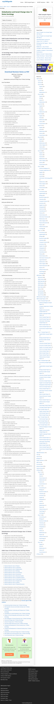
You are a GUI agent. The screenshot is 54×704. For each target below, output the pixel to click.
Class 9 (39, 542)
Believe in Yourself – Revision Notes (44, 54)
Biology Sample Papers (44, 337)
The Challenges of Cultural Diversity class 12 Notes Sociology (18, 618)
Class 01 (40, 80)
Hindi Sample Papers (43, 413)
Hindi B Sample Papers (44, 319)
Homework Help (4, 698)
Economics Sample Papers (45, 345)
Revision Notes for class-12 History (12, 582)
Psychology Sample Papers (45, 405)
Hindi (40, 90)
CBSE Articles (41, 279)
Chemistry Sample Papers (45, 343)
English (41, 86)
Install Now (24, 656)
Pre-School (39, 464)
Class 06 (40, 113)
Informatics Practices (43, 216)
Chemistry (41, 199)
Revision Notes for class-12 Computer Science (14, 577)
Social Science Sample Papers (45, 328)
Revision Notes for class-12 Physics (12, 566)
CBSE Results (41, 283)
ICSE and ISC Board (5, 671)
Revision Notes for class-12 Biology (12, 571)
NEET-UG (38, 462)
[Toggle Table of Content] (13, 20)
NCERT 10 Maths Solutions (34, 680)
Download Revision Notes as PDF (17, 72)
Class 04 (40, 94)
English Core (42, 205)
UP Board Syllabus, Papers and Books (9, 673)
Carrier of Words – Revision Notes (44, 59)
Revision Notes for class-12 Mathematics (13, 569)
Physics (41, 224)
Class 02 (40, 82)
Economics (41, 203)
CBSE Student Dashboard (6, 670)
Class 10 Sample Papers (43, 300)
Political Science (42, 226)
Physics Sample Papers (44, 355)
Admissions (40, 277)
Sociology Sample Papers (44, 407)
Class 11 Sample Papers (43, 332)
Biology (41, 195)
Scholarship (40, 291)
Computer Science (43, 201)
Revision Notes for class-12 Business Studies (14, 576)
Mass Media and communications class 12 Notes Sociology (17, 633)
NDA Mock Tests (4, 679)
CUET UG (38, 456)
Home (21, 2)
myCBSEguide (7, 1)
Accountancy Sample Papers (45, 362)
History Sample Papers (44, 351)
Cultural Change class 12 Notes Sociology (13, 621)
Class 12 (8, 6)
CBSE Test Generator (5, 692)
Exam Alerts (40, 287)
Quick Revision (4, 663)
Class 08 (40, 137)
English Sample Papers (44, 411)
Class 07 (40, 125)
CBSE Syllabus (41, 285)
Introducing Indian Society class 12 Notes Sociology (16, 605)
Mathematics (42, 92)
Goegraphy (41, 248)
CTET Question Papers (5, 677)
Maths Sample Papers (44, 324)
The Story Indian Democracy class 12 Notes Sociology (16, 623)
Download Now (45, 24)
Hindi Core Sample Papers (45, 349)
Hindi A (41, 154)
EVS (40, 88)
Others (39, 289)
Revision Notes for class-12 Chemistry (13, 567)
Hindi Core (41, 209)
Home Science (42, 215)
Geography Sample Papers (45, 384)
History (41, 213)
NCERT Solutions (41, 2)
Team (10, 700)
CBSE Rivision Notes (32, 675)
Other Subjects (42, 145)
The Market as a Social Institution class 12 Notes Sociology (17, 613)
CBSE (48, 2)
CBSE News (39, 275)
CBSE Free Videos (4, 696)
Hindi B (41, 156)
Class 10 (40, 166)
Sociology (41, 228)
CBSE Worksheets (40, 452)
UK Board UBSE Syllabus (6, 675)
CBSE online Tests (4, 694)
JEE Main (38, 458)
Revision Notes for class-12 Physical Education (15, 584)
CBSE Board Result (5, 690)
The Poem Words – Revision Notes (44, 58)
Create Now (9, 654)
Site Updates (40, 293)
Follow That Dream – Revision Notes (44, 56)
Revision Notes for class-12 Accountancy (13, 572)
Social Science (42, 123)
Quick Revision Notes (11, 663)
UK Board (39, 470)
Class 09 (40, 150)
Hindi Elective (42, 211)
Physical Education (43, 222)
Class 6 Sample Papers (43, 409)
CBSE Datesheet (4, 688)
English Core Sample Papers (45, 347)
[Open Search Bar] (52, 2)
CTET (38, 454)
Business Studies (43, 197)
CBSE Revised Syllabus (33, 679)
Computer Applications (44, 170)
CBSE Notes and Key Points (13, 661)
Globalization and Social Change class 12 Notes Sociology (17, 631)
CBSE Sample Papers (31, 2)
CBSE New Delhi (41, 281)
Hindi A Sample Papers (44, 317)
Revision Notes (9, 660)
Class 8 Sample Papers (43, 421)
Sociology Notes (19, 663)
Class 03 (40, 84)
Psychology (41, 271)
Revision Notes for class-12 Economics (13, 574)
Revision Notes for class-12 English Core (13, 580)
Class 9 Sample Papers (43, 424)
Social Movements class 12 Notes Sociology (14, 635)
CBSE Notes (5, 661)
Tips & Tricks (40, 295)
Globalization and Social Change (24, 661)
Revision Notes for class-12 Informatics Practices (15, 579)
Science (41, 121)
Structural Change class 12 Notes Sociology (14, 620)
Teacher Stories (40, 468)
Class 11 (40, 189)
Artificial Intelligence (43, 168)
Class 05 (40, 104)
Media (6, 700)
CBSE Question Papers (41, 296)
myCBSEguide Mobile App (6, 668)
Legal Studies (42, 259)
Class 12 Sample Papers (43, 360)
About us (2, 700)
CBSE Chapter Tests (32, 677)
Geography (41, 207)
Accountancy (42, 191)
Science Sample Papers (44, 326)
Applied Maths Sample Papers (45, 334)
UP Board (39, 554)
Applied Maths (42, 193)
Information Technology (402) (45, 178)
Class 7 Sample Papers (43, 417)
